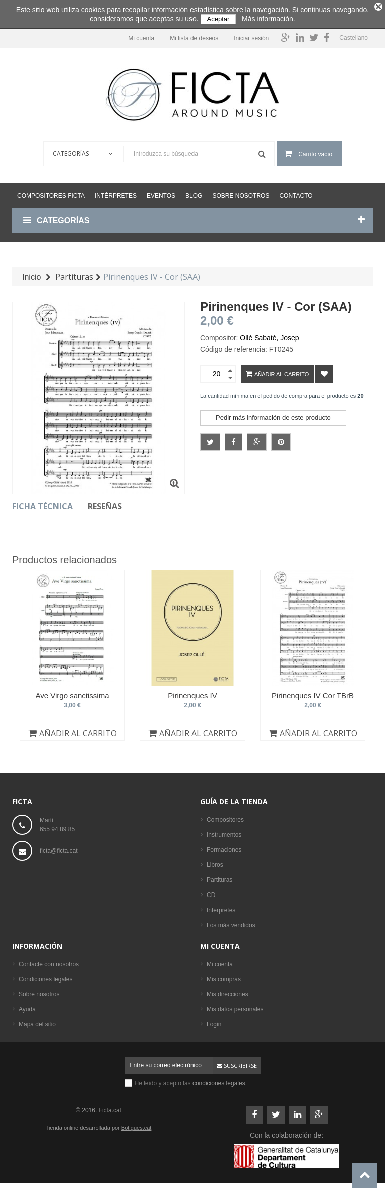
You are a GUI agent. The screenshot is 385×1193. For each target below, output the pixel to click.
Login (214, 1020)
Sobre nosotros (240, 192)
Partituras (219, 876)
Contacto (295, 192)
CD (211, 891)
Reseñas (105, 502)
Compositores (225, 816)
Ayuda (27, 1005)
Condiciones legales (45, 975)
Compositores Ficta (51, 192)
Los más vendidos (231, 921)
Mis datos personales (235, 1005)
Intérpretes (116, 192)
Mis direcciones (227, 990)
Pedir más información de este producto (273, 414)
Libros (215, 861)
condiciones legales (218, 1079)
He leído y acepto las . (191, 1079)
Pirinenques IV (192, 692)
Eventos (161, 192)
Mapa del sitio (37, 1020)
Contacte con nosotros (49, 960)
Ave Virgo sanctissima (72, 692)
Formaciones (224, 846)
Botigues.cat (136, 1124)
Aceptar (218, 19)
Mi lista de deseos (194, 35)
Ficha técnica (42, 502)
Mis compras (224, 975)
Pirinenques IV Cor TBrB (313, 692)
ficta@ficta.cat (59, 847)
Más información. (268, 19)
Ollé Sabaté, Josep (269, 334)
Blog (193, 192)
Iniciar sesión (251, 35)
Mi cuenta (141, 35)
